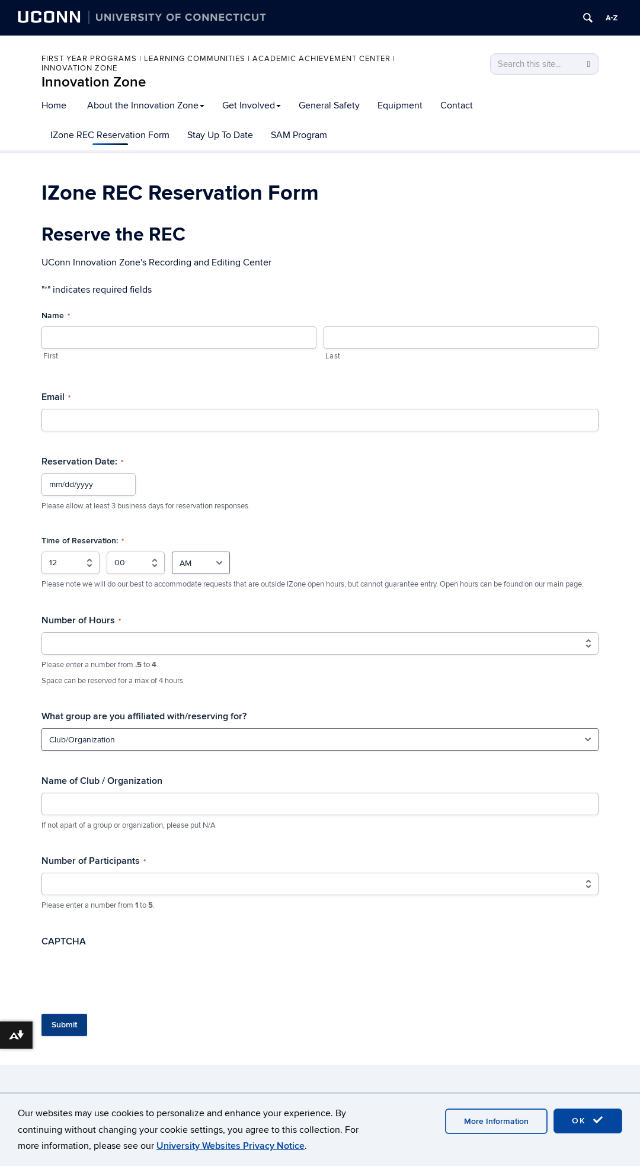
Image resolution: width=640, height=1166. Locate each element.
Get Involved (251, 105)
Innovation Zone (93, 82)
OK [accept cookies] (588, 1120)
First (50, 356)
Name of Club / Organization (101, 781)
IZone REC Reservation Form (109, 135)
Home (53, 105)
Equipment (400, 105)
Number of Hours (81, 620)
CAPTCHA (63, 941)
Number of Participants (93, 861)
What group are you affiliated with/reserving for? (144, 716)
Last (332, 356)
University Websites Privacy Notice (230, 1146)
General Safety (329, 105)
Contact (456, 105)
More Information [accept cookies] (496, 1121)
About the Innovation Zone (145, 105)
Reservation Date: (82, 461)
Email (56, 397)
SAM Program (299, 135)
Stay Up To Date (220, 135)
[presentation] (131, 976)
